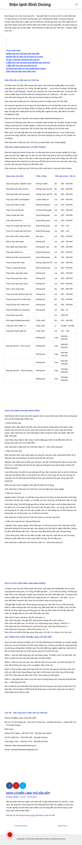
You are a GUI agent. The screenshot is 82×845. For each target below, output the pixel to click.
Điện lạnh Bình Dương (30, 4)
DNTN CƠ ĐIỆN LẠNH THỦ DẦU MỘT (28, 793)
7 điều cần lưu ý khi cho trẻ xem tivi (21, 66)
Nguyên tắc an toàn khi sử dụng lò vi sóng (24, 57)
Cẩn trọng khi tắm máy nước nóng (21, 71)
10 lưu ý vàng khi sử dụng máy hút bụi (22, 60)
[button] (41, 39)
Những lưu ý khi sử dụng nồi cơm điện (22, 54)
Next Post (63, 826)
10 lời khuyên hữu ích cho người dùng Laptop (26, 69)
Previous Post (20, 826)
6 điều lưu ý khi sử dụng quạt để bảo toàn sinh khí (28, 63)
